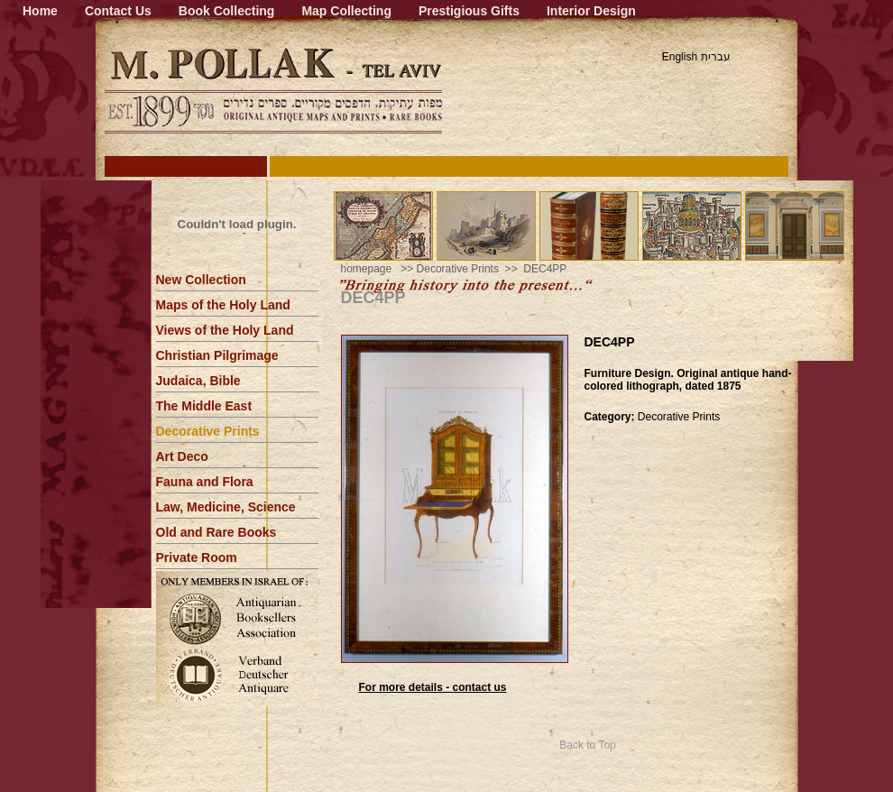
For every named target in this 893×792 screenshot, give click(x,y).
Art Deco (182, 456)
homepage (366, 268)
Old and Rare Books (216, 532)
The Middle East (204, 406)
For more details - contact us (433, 687)
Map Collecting (346, 11)
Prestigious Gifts (469, 11)
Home (40, 11)
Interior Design (591, 11)
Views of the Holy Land (225, 330)
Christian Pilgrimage (217, 355)
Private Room (196, 557)
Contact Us (118, 11)
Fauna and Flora (204, 481)
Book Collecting (227, 11)
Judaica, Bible (198, 380)
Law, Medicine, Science (226, 507)
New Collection (201, 279)
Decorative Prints (208, 431)
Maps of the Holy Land (223, 305)
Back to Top (587, 745)
